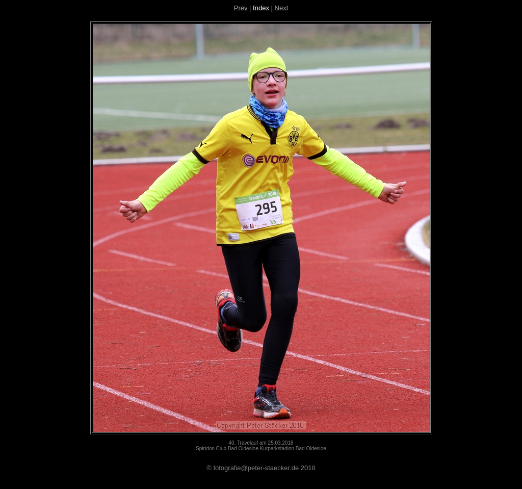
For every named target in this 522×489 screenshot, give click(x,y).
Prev (241, 8)
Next (282, 8)
